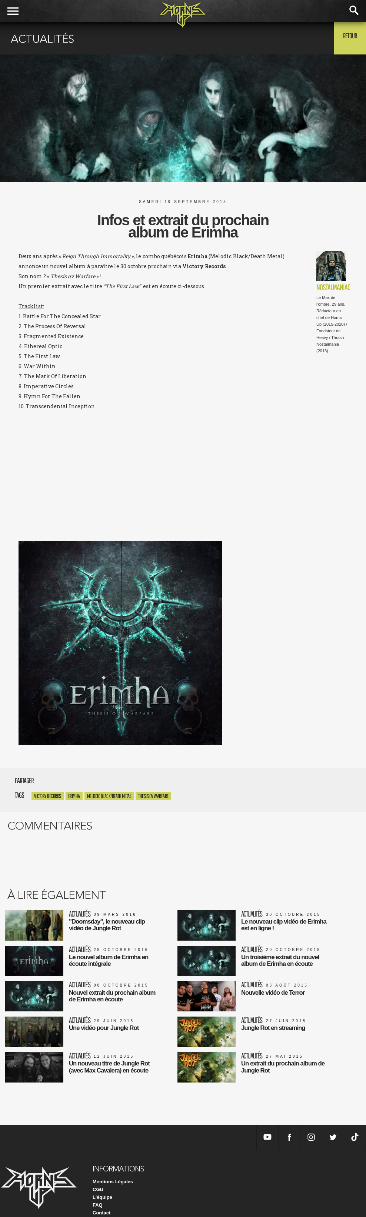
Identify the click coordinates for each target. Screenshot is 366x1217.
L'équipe (102, 1183)
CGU (98, 1175)
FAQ (98, 1190)
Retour (348, 38)
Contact (101, 1198)
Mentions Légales (113, 1167)
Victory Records (47, 796)
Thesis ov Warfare (153, 796)
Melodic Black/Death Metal (109, 796)
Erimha (74, 796)
